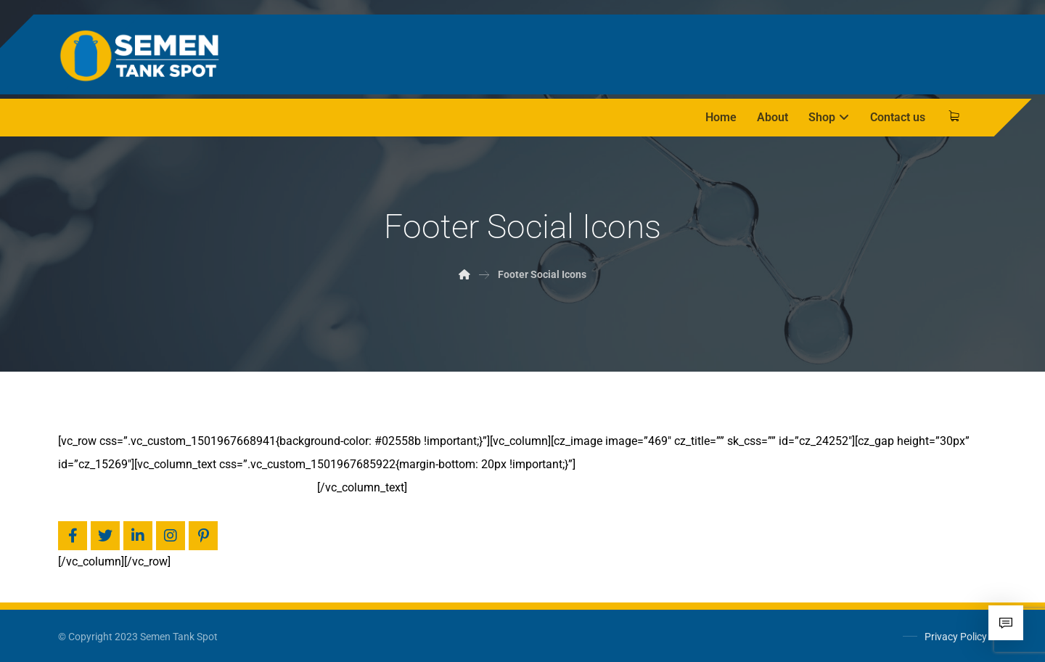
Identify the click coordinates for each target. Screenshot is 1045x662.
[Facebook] (72, 535)
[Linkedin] (137, 535)
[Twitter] (105, 535)
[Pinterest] (203, 535)
